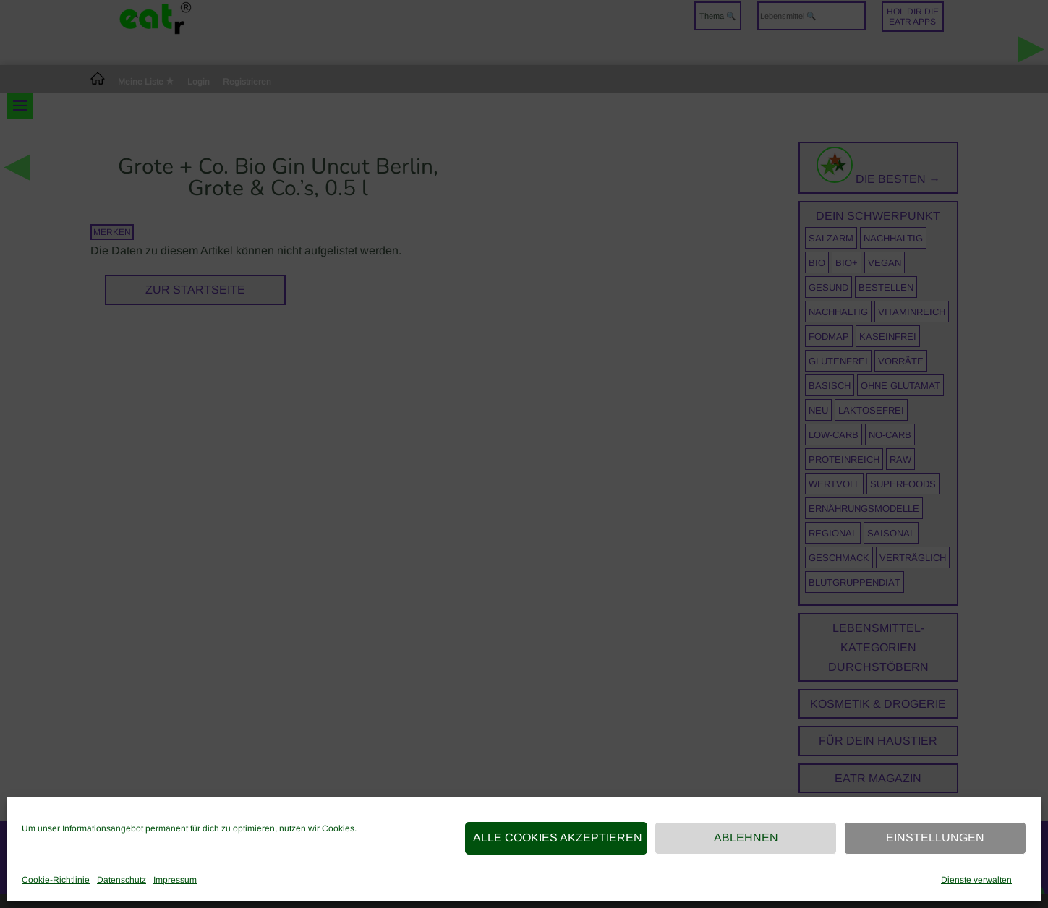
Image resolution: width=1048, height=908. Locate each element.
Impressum (175, 880)
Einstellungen (935, 837)
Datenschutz (121, 880)
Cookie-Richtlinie (56, 880)
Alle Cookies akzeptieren (557, 837)
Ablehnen (746, 837)
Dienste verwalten (976, 880)
